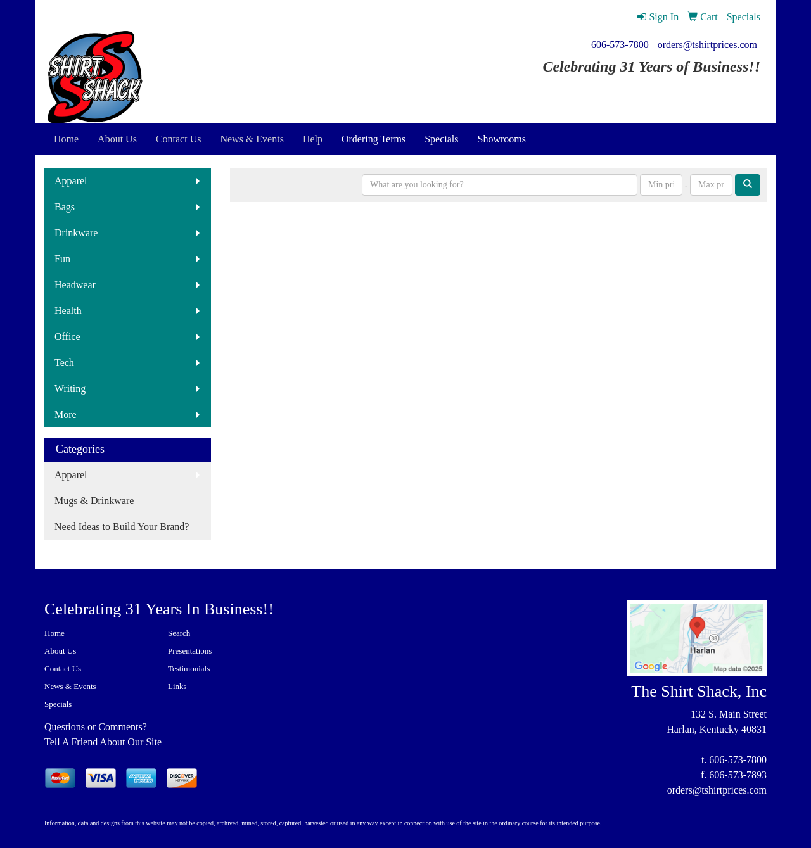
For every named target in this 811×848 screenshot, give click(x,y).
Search (179, 633)
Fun (62, 258)
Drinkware (76, 232)
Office (67, 336)
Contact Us (62, 668)
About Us (60, 650)
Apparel (70, 180)
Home (54, 633)
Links (177, 686)
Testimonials (189, 668)
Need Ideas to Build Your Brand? (121, 526)
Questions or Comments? (95, 726)
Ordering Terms (374, 139)
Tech (64, 362)
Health (68, 310)
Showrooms (502, 139)
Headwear (75, 284)
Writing (70, 388)
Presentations (190, 650)
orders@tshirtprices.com (707, 44)
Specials (441, 139)
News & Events (70, 686)
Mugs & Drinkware (94, 500)
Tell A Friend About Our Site (103, 742)
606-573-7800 (620, 44)
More (65, 414)
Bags (64, 206)
